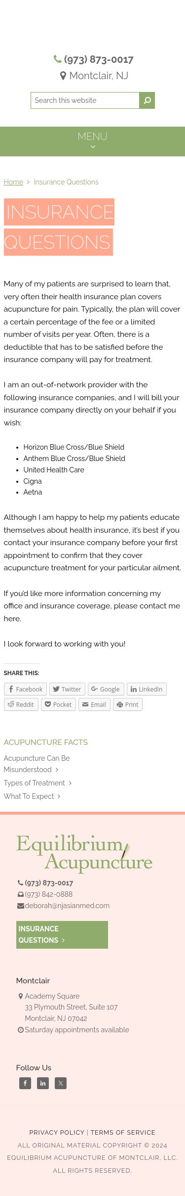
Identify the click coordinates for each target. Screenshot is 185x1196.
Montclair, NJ (93, 76)
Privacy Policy (57, 1132)
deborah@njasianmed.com (67, 906)
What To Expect (32, 796)
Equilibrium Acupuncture (93, 29)
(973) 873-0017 (99, 59)
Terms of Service (122, 1132)
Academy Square (48, 996)
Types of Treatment (38, 783)
